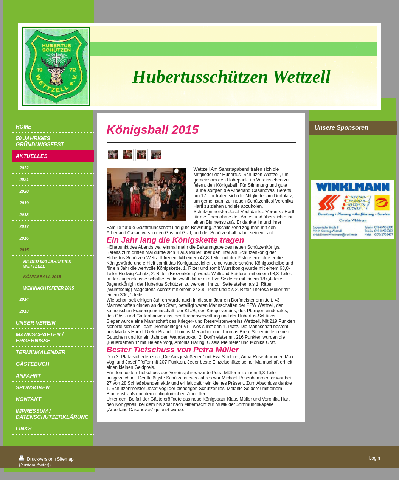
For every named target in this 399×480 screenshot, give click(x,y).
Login (374, 458)
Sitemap (65, 459)
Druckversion (37, 459)
